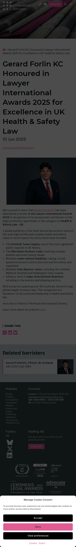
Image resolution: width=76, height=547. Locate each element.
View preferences (38, 535)
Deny (38, 526)
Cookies (33, 543)
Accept (38, 518)
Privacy (42, 543)
